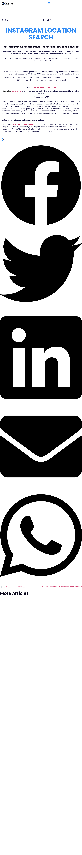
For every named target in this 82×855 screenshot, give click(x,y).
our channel (17, 91)
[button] (41, 185)
